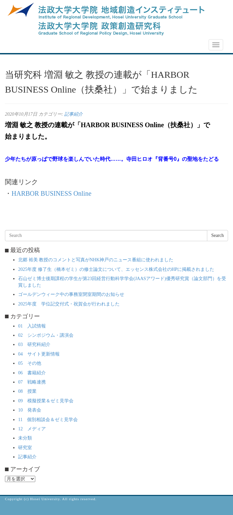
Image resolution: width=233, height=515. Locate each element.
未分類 (25, 438)
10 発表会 (29, 410)
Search (217, 235)
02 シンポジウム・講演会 (45, 335)
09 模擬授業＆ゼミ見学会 (45, 400)
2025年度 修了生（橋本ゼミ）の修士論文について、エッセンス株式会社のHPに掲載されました (116, 269)
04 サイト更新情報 (39, 354)
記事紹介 (73, 114)
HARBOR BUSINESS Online (51, 193)
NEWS (15, 45)
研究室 (25, 447)
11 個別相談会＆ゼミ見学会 (48, 419)
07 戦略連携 (32, 382)
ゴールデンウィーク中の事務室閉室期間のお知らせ (71, 294)
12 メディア (32, 428)
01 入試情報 (32, 326)
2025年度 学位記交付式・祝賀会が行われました (69, 303)
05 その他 (29, 363)
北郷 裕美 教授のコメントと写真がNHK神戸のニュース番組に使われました (95, 259)
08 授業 (27, 391)
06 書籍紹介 (32, 372)
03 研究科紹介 (34, 344)
